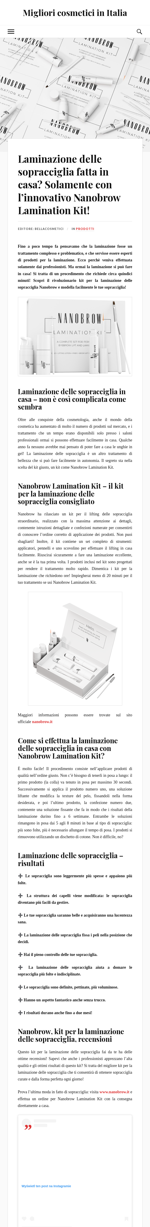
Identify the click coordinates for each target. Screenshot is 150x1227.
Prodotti (85, 229)
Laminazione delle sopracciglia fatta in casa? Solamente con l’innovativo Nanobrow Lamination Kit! (69, 184)
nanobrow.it (42, 721)
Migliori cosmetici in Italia (75, 12)
